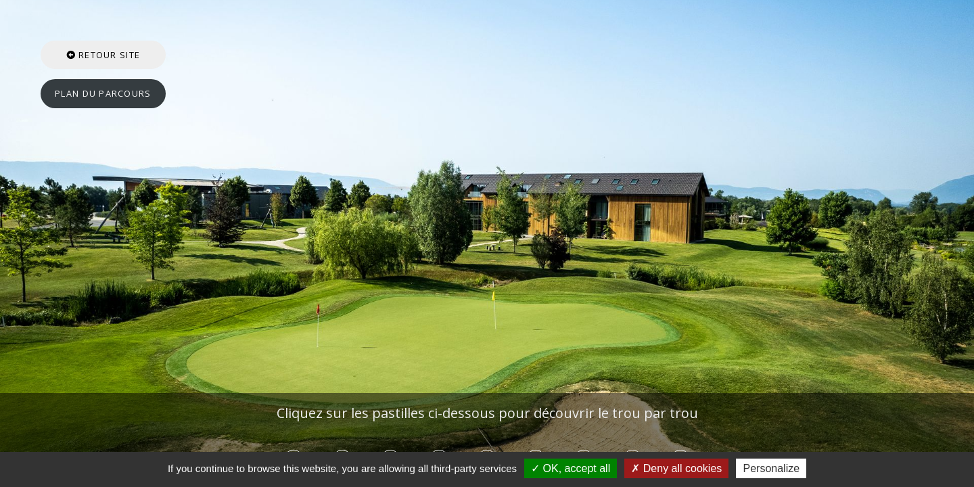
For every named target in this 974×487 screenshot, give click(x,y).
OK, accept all (570, 468)
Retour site (103, 55)
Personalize (771, 468)
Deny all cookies (676, 468)
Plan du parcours (103, 93)
